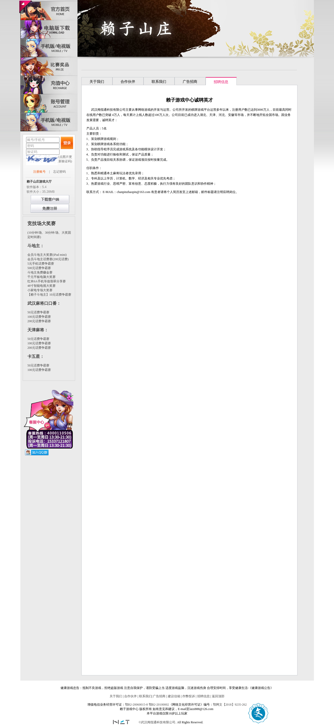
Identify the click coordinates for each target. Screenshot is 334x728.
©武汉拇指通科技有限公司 (157, 722)
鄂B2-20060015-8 (136, 704)
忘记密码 (59, 171)
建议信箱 (174, 696)
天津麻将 (35, 330)
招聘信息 (203, 696)
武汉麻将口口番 (42, 303)
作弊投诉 (188, 696)
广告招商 (159, 696)
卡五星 (33, 356)
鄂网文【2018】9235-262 (230, 704)
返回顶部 (218, 696)
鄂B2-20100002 (159, 704)
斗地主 (33, 246)
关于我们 (116, 696)
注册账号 (39, 171)
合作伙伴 (130, 696)
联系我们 (145, 696)
